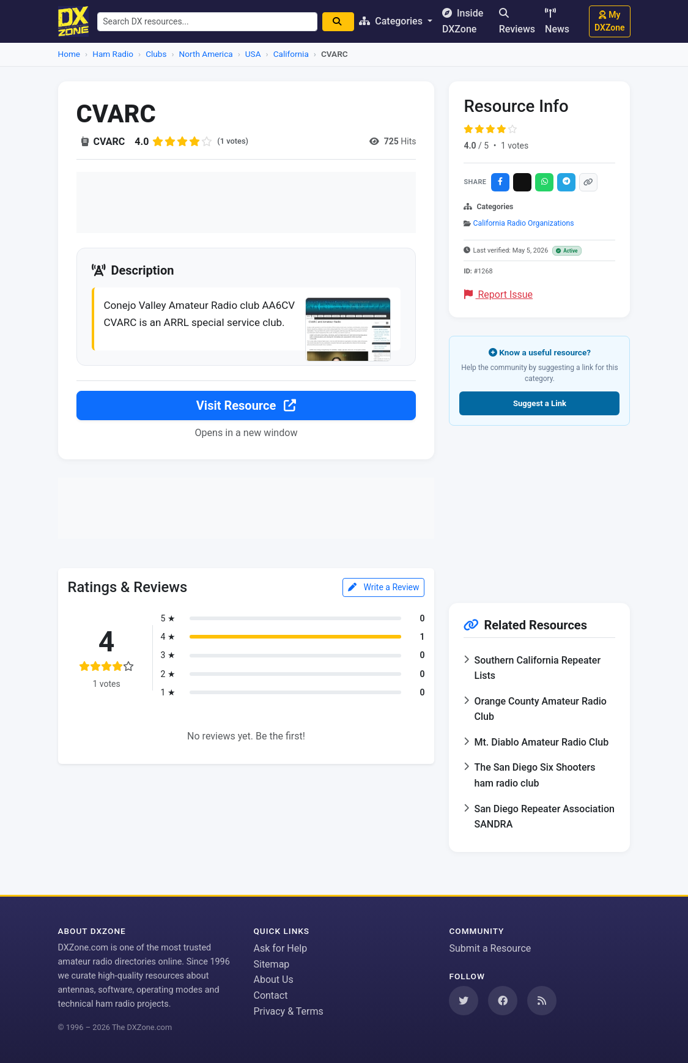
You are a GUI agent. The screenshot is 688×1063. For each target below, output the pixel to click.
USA (253, 54)
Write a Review (384, 607)
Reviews (517, 21)
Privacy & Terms (288, 1011)
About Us (273, 979)
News (557, 21)
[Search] (344, 21)
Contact (270, 995)
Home (69, 54)
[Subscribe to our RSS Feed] (542, 1000)
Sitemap (271, 964)
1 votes (514, 145)
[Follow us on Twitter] (463, 1000)
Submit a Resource (490, 948)
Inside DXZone (468, 21)
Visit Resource (246, 426)
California (291, 54)
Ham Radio (112, 54)
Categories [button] (398, 21)
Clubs (156, 54)
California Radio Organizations (523, 223)
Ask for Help (280, 948)
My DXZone (609, 21)
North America (206, 54)
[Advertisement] (246, 202)
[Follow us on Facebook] (502, 1000)
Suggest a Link (539, 403)
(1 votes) (234, 141)
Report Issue (498, 294)
